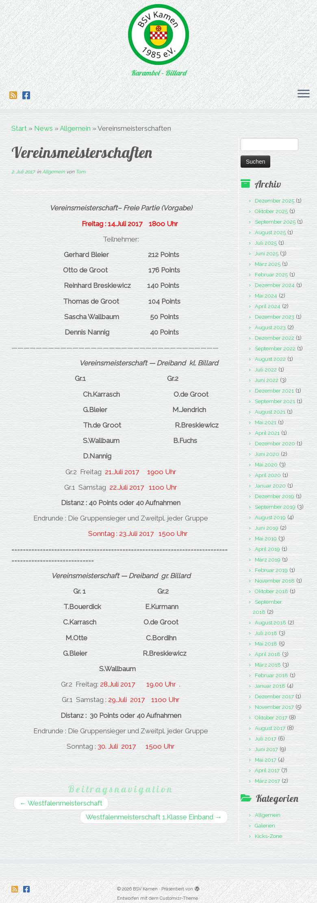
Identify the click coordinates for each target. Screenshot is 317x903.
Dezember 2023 (274, 317)
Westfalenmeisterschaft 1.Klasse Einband (154, 817)
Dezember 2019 (274, 496)
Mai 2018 (266, 644)
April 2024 (267, 306)
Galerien (265, 826)
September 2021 (275, 401)
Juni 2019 (266, 528)
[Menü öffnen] (303, 94)
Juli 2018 (266, 633)
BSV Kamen (145, 883)
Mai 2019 (266, 539)
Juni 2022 (266, 380)
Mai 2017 (265, 760)
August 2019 (270, 517)
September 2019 (275, 507)
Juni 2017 (266, 749)
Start (19, 128)
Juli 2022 (266, 370)
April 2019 (267, 549)
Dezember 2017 (274, 696)
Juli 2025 (266, 243)
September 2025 (275, 222)
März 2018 (268, 665)
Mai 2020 (266, 465)
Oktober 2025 (271, 211)
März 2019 (267, 560)
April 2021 (267, 433)
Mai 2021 (265, 422)
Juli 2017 (265, 739)
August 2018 (270, 623)
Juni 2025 (266, 254)
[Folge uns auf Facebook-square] (28, 95)
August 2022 (270, 359)
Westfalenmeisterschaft (61, 803)
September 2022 (275, 349)
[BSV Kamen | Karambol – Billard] (158, 34)
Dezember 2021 (274, 391)
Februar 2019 (271, 570)
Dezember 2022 (274, 338)
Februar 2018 (271, 675)
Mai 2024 (266, 296)
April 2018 (267, 654)
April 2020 (268, 475)
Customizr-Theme (179, 893)
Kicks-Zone (268, 836)
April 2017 (267, 770)
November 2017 (274, 707)
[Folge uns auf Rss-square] (15, 95)
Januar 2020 (270, 486)
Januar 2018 (270, 686)
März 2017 (267, 781)
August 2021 (270, 412)
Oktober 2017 (271, 718)
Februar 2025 (271, 275)
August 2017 (270, 728)
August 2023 (270, 327)
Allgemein (75, 128)
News (43, 128)
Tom (80, 172)
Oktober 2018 (271, 591)
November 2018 (275, 581)
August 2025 (270, 232)
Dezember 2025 (274, 201)
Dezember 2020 (275, 444)
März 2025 (267, 264)
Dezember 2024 (275, 285)
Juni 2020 (267, 454)
